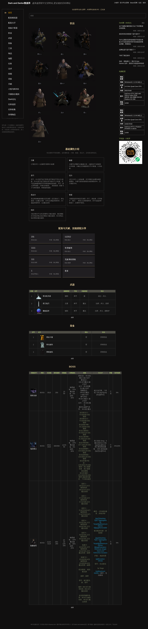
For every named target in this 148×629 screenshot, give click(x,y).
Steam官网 (133, 3)
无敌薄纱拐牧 (78, 261)
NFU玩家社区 (35, 624)
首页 (8, 13)
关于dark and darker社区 (79, 624)
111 (45, 261)
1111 (45, 249)
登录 (144, 3)
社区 (140, 3)
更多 (66, 271)
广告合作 (114, 624)
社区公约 (108, 624)
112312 (78, 238)
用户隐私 (90, 624)
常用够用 (78, 249)
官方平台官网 (124, 3)
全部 (72, 317)
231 (45, 238)
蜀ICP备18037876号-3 (63, 624)
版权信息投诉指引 (99, 624)
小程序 (116, 3)
